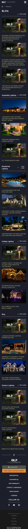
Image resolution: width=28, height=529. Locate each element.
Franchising (14, 491)
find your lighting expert (14, 471)
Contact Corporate (14, 487)
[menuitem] (14, 515)
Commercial (14, 479)
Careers (14, 495)
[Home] (8, 2)
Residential (14, 475)
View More (22, 14)
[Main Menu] (25, 2)
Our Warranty (14, 483)
